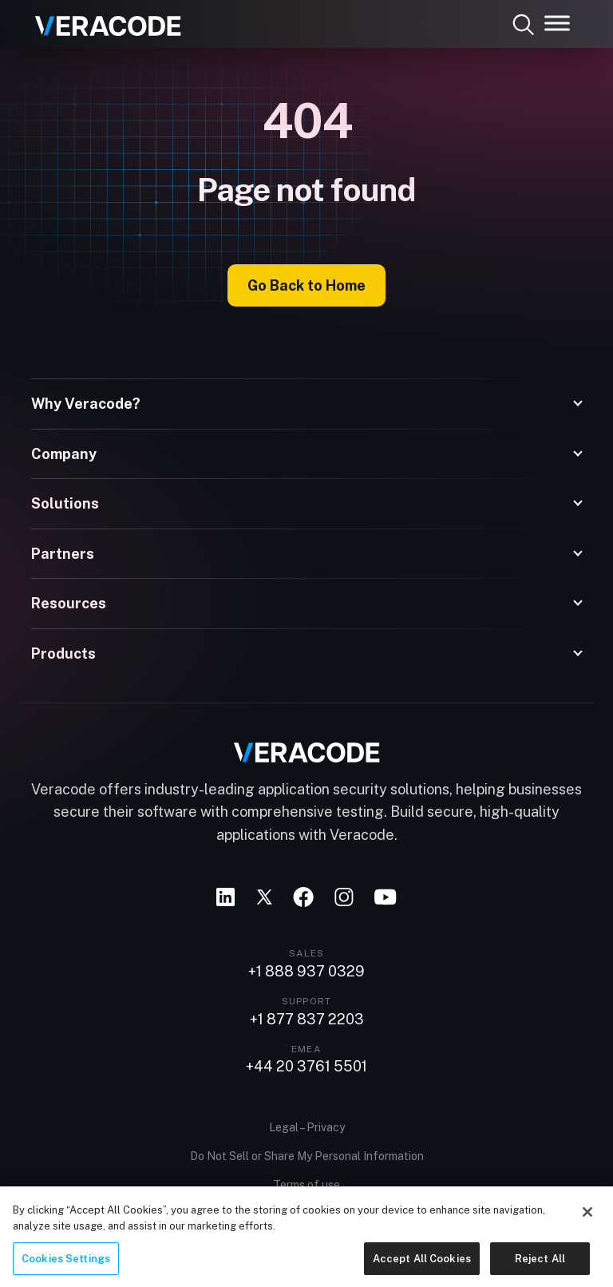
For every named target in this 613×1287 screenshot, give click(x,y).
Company (64, 454)
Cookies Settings (66, 1267)
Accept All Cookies (422, 1267)
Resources (68, 603)
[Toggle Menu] (557, 22)
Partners (62, 553)
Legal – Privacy (307, 1127)
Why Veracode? (85, 403)
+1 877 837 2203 (307, 1019)
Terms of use (306, 1184)
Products (63, 653)
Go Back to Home (306, 285)
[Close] (587, 1221)
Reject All (540, 1267)
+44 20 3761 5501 (306, 1066)
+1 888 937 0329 (306, 971)
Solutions (65, 503)
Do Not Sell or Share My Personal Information (307, 1156)
